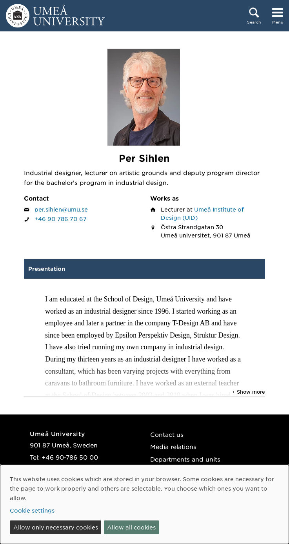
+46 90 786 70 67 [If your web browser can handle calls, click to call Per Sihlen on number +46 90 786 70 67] (61, 218)
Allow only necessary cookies (55, 527)
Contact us (167, 434)
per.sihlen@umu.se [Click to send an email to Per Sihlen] (61, 209)
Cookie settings (32, 510)
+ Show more (248, 391)
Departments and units (185, 459)
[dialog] (144, 504)
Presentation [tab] (46, 268)
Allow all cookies (131, 527)
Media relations (173, 446)
